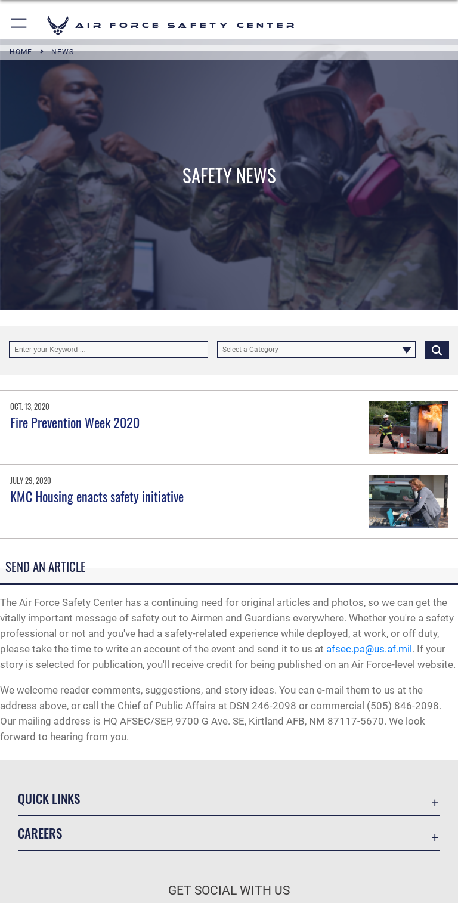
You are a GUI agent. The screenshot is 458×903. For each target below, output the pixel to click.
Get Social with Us (229, 890)
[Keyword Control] (108, 349)
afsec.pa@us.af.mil (369, 649)
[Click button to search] (437, 349)
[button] (19, 25)
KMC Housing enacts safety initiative (97, 496)
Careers (40, 833)
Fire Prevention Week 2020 (75, 422)
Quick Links (49, 798)
